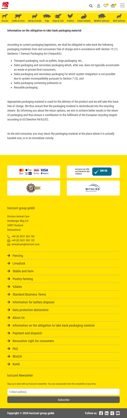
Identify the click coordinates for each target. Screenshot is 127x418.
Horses (5, 18)
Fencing (18, 256)
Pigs (47, 18)
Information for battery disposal (33, 302)
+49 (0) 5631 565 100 (20, 236)
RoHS (16, 364)
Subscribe (63, 399)
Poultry (70, 18)
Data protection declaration (31, 310)
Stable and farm (23, 271)
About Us (19, 318)
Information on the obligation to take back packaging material (54, 325)
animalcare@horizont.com (23, 244)
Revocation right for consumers (33, 341)
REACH (17, 356)
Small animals (84, 18)
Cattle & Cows (18, 18)
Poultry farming (23, 279)
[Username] (63, 391)
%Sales (17, 287)
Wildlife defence (101, 18)
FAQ (15, 349)
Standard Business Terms (29, 294)
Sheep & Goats (35, 18)
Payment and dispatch (27, 333)
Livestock (19, 263)
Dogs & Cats (58, 18)
